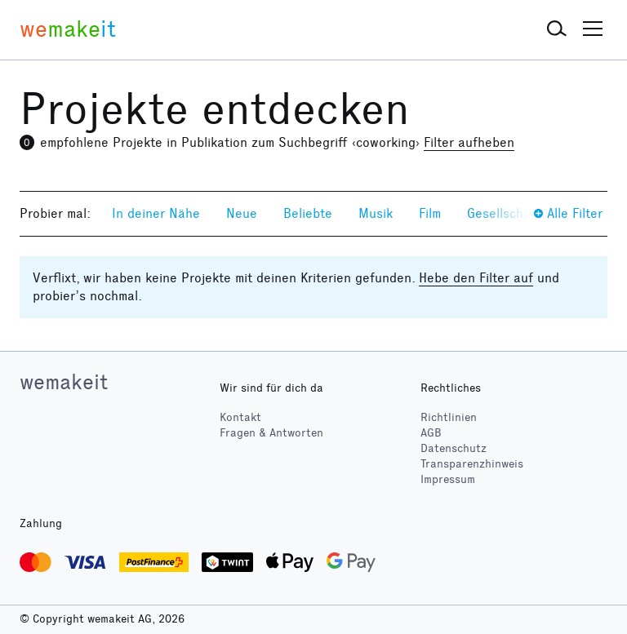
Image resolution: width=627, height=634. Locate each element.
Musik (375, 213)
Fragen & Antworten (271, 433)
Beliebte (307, 213)
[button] (556, 29)
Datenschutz (453, 448)
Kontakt (240, 417)
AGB (431, 433)
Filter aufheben (469, 142)
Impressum (447, 479)
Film (430, 213)
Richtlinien (448, 417)
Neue (241, 213)
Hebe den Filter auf (476, 278)
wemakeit (64, 382)
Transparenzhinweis (471, 464)
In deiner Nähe (156, 213)
